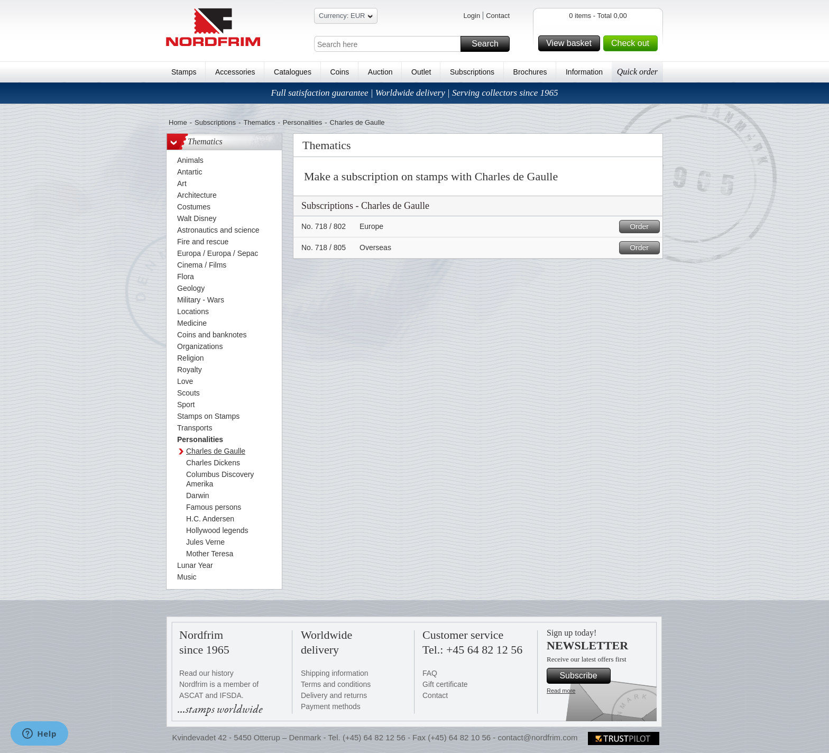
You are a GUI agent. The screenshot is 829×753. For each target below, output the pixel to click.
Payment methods (331, 706)
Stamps (183, 72)
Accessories (235, 72)
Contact (498, 16)
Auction (380, 72)
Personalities (302, 122)
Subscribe (583, 676)
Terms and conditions (336, 684)
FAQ (429, 673)
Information (584, 72)
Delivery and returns (334, 695)
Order (643, 226)
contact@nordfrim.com (537, 737)
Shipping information (335, 673)
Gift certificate (445, 684)
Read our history (206, 673)
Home (178, 122)
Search (489, 44)
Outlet (421, 72)
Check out (633, 43)
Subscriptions (472, 72)
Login (471, 16)
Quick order (637, 71)
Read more (561, 690)
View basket (571, 43)
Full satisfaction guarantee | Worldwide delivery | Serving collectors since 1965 (414, 93)
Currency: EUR (346, 17)
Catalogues (292, 72)
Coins (339, 72)
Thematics (259, 122)
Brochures (530, 72)
